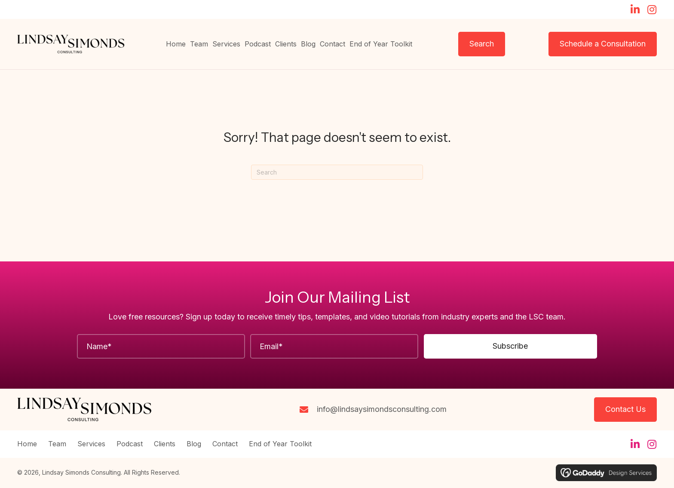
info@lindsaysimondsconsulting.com (382, 409)
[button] (635, 9)
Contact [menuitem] (225, 444)
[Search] (337, 172)
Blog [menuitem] (194, 444)
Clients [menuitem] (164, 444)
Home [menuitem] (27, 444)
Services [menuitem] (91, 444)
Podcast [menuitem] (129, 444)
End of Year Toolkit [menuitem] (280, 444)
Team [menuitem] (57, 444)
